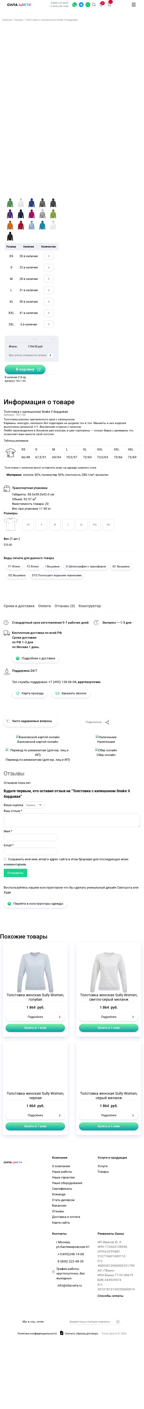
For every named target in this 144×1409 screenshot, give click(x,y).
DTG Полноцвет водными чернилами (57, 575)
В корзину (25, 369)
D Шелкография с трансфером (86, 566)
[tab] (21, 606)
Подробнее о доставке (35, 658)
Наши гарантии (63, 1252)
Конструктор (90, 606)
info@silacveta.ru (70, 1360)
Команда (58, 1268)
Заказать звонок (87, 4)
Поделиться (98, 722)
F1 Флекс (14, 566)
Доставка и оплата (66, 1291)
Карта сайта (61, 1297)
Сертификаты (62, 1263)
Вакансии (59, 1280)
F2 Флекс (33, 566)
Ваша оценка (13, 879)
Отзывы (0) (65, 606)
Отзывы (58, 1285)
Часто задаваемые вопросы (29, 721)
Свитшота (124, 962)
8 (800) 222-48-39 (60, 3)
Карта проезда (29, 693)
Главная (7, 19)
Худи (7, 967)
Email (9, 920)
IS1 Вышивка (121, 566)
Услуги (103, 1240)
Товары (18, 19)
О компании (61, 1240)
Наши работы (62, 1246)
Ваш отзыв (13, 885)
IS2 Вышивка (16, 575)
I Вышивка (52, 566)
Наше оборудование (67, 1257)
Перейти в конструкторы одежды (35, 978)
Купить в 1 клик (35, 1102)
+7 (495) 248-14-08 (59, 6)
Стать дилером (63, 1274)
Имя (8, 905)
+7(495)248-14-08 (71, 1328)
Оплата (44, 606)
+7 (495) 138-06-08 (62, 682)
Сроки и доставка (19, 606)
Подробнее (35, 1091)
